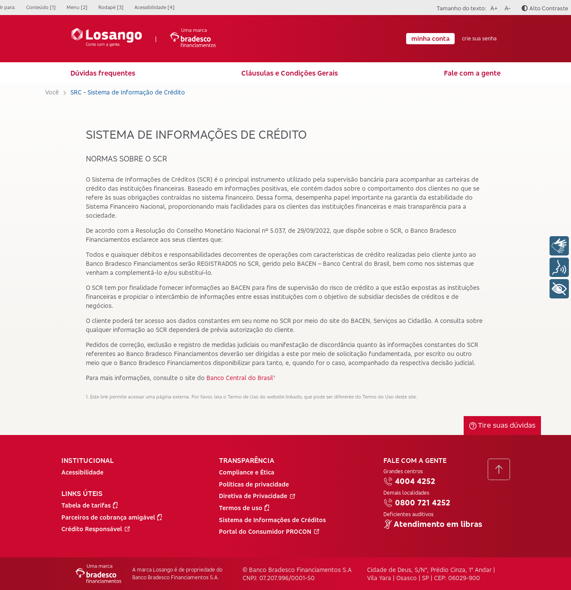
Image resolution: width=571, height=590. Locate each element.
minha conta (430, 38)
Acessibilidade (82, 472)
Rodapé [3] (111, 7)
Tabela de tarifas (89, 505)
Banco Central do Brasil (240, 377)
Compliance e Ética (246, 472)
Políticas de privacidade (254, 484)
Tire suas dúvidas (502, 424)
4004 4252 (409, 481)
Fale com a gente (472, 73)
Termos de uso (244, 507)
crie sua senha (479, 38)
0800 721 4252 (416, 503)
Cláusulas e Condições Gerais (289, 73)
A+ (493, 7)
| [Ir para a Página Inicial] (143, 38)
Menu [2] (77, 7)
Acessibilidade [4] (154, 7)
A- (506, 7)
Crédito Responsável (96, 528)
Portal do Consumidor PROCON (269, 531)
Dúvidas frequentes (102, 73)
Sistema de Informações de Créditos (272, 519)
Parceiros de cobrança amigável (111, 517)
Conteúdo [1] (41, 7)
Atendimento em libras (432, 524)
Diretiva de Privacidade (257, 495)
